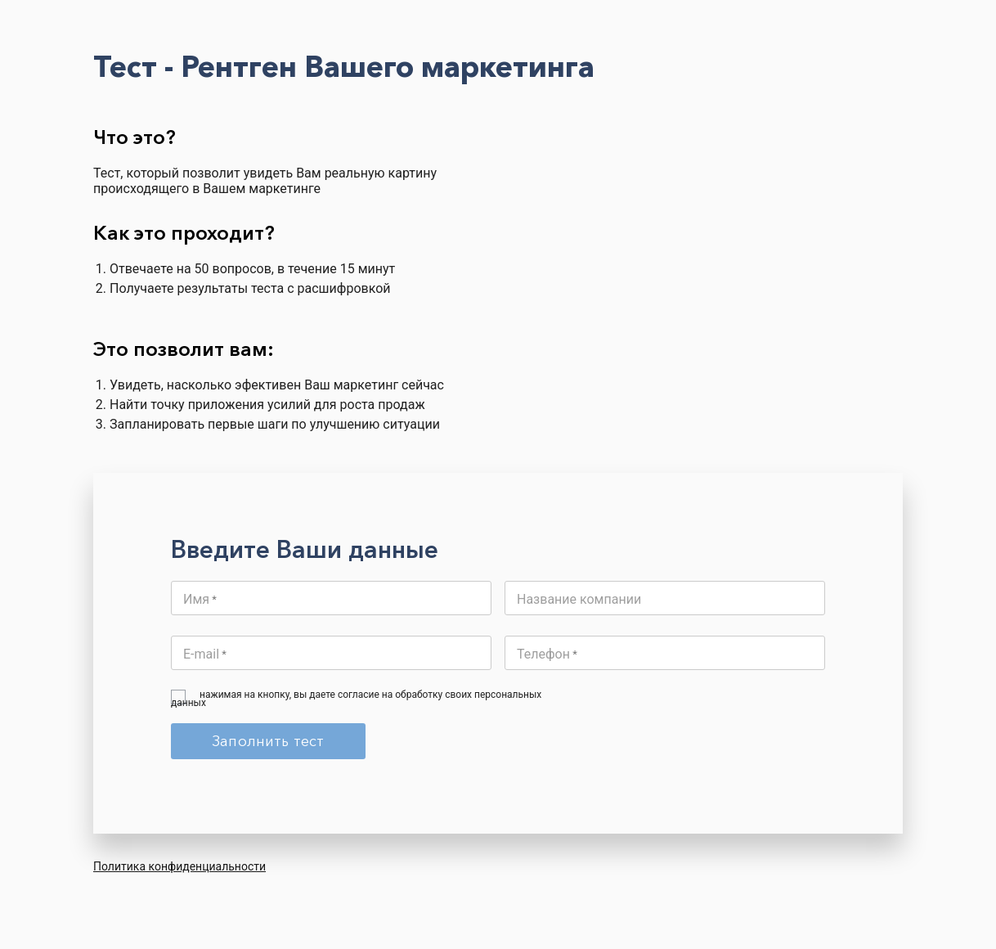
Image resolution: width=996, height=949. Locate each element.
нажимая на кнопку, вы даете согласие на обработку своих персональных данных (356, 698)
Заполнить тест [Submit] (268, 741)
